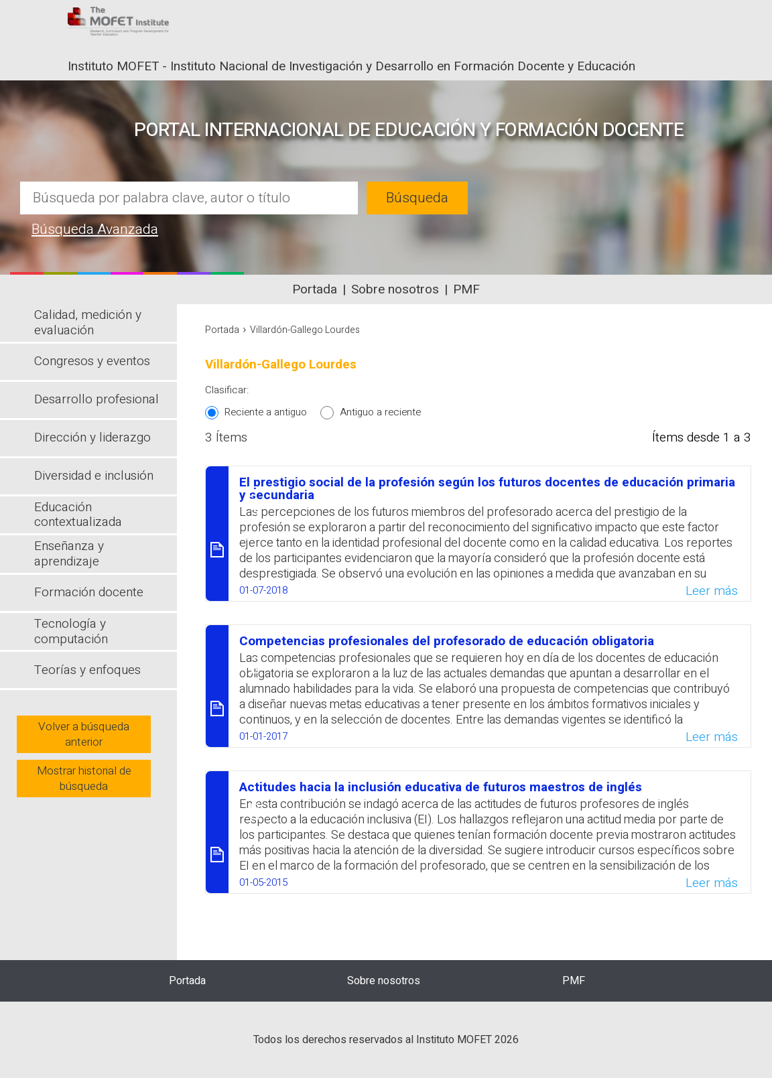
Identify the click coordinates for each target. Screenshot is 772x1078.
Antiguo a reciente (380, 412)
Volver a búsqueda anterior (83, 734)
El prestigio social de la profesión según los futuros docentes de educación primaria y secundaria (487, 488)
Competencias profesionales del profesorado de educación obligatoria (446, 641)
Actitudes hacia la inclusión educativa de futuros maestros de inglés (440, 787)
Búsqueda (417, 198)
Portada (314, 289)
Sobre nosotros (395, 289)
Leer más (712, 591)
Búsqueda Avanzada (94, 229)
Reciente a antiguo (265, 412)
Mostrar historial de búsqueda (84, 778)
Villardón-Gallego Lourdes (305, 330)
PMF (466, 289)
